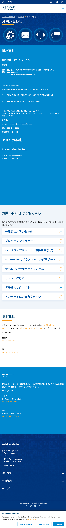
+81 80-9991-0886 (10, 352)
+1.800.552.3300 (17, 459)
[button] (57, 2)
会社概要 (21, 17)
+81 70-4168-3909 (10, 416)
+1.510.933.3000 (17, 461)
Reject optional (44, 524)
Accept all (59, 524)
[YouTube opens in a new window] (35, 506)
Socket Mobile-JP (8, 17)
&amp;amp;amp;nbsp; (33, 181)
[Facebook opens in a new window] (26, 506)
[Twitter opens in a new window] (31, 506)
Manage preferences (26, 524)
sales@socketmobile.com (31, 328)
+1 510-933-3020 (9, 402)
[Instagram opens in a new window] (40, 506)
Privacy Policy (32, 519)
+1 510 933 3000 (9, 340)
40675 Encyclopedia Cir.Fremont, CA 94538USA (11, 453)
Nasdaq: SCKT (9, 466)
